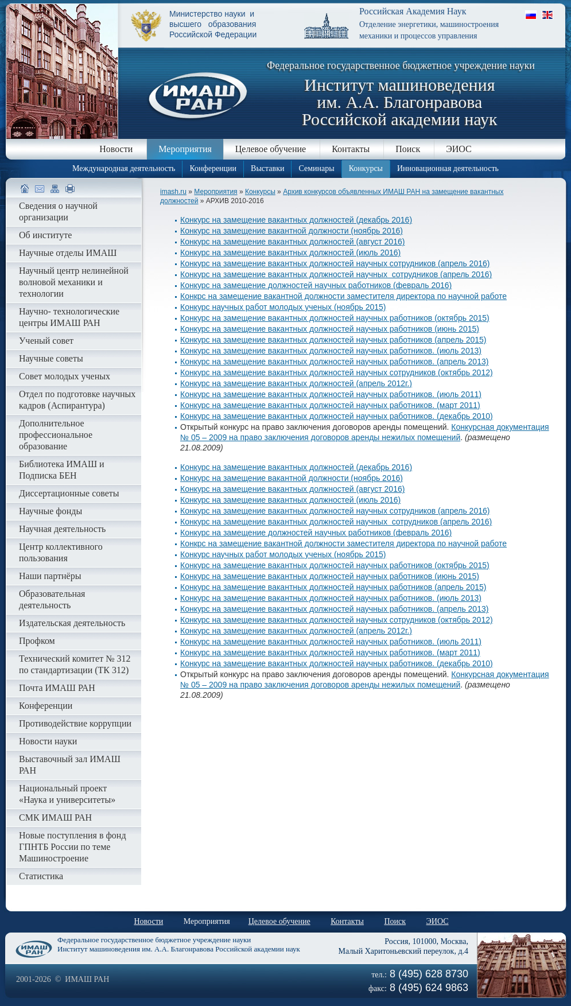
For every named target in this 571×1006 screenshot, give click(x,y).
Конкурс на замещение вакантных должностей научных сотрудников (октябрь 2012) (336, 372)
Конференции (212, 168)
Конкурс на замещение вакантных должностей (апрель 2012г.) (296, 383)
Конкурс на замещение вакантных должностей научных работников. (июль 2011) (330, 394)
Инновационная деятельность (448, 168)
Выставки (267, 168)
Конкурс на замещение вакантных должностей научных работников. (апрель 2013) (334, 361)
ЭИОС (459, 149)
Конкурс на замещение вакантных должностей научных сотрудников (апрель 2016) (335, 263)
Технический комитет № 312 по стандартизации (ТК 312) (74, 664)
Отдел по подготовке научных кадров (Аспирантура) (77, 399)
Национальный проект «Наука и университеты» (67, 794)
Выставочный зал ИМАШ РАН (70, 764)
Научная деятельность (62, 529)
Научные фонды (50, 511)
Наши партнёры (50, 576)
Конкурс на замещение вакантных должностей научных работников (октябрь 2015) (335, 318)
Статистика (41, 876)
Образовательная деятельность (52, 599)
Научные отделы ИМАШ (67, 253)
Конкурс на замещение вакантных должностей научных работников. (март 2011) (330, 405)
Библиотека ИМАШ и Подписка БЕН (61, 469)
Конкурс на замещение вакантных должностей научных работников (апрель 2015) (333, 339)
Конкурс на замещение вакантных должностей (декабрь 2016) (296, 219)
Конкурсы (366, 168)
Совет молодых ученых (64, 376)
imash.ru (173, 192)
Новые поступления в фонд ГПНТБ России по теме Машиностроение (72, 846)
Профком (37, 641)
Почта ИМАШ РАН (57, 688)
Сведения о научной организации (58, 211)
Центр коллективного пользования (61, 552)
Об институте (45, 235)
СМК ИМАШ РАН (55, 817)
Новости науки (48, 741)
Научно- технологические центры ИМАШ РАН (69, 317)
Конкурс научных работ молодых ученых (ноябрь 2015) (283, 307)
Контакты (351, 149)
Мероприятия (185, 149)
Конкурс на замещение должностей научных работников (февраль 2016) (316, 285)
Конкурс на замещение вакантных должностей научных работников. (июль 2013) (330, 350)
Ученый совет (46, 340)
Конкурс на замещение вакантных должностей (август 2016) (292, 241)
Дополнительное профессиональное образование (55, 434)
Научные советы (51, 358)
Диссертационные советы (69, 493)
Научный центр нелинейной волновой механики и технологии (74, 282)
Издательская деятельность (72, 623)
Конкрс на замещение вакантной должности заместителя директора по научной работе (343, 296)
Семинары (316, 168)
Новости (116, 149)
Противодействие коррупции (75, 723)
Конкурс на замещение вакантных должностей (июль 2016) (290, 252)
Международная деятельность (123, 168)
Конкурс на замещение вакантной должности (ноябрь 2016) (291, 230)
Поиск (407, 149)
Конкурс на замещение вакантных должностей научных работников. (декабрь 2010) (336, 416)
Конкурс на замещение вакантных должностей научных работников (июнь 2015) (329, 328)
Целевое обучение (270, 149)
